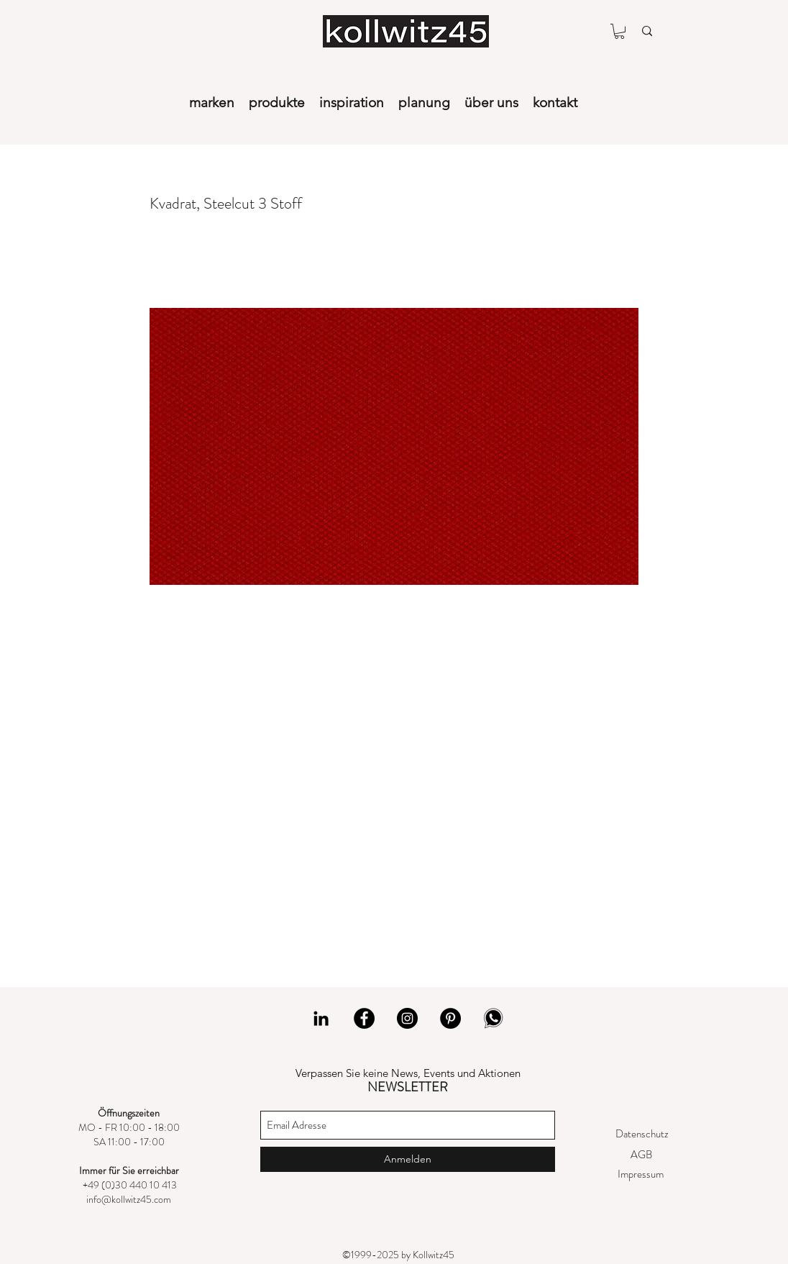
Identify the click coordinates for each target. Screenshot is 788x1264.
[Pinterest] (450, 1018)
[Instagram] (407, 1018)
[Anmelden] (407, 1159)
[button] (619, 31)
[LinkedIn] (321, 1018)
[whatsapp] (493, 1018)
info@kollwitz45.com (128, 1199)
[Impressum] (640, 1174)
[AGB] (641, 1155)
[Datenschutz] (642, 1134)
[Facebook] (364, 1018)
